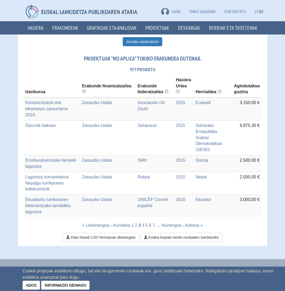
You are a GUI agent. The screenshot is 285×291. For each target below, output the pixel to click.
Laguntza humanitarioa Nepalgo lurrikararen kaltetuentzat (47, 183)
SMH (142, 160)
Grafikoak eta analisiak (112, 27)
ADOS (31, 285)
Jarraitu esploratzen (142, 42)
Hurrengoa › (172, 225)
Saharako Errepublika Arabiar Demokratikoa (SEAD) (209, 137)
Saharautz (147, 125)
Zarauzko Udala (97, 102)
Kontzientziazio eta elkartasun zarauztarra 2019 (46, 108)
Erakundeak (65, 27)
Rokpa (144, 177)
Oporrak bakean (40, 125)
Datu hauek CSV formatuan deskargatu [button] (100, 237)
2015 (180, 102)
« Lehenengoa (95, 225)
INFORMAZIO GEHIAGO (65, 285)
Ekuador (204, 199)
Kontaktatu (235, 11)
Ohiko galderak (202, 11)
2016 (180, 199)
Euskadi (203, 102)
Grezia (202, 160)
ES (256, 11)
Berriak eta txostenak (233, 27)
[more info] (178, 91)
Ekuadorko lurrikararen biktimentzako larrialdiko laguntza (48, 205)
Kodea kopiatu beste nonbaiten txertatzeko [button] (181, 237)
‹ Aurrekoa (120, 225)
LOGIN (171, 11)
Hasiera (35, 27)
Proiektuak (157, 27)
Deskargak (189, 27)
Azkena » (194, 225)
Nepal (201, 177)
